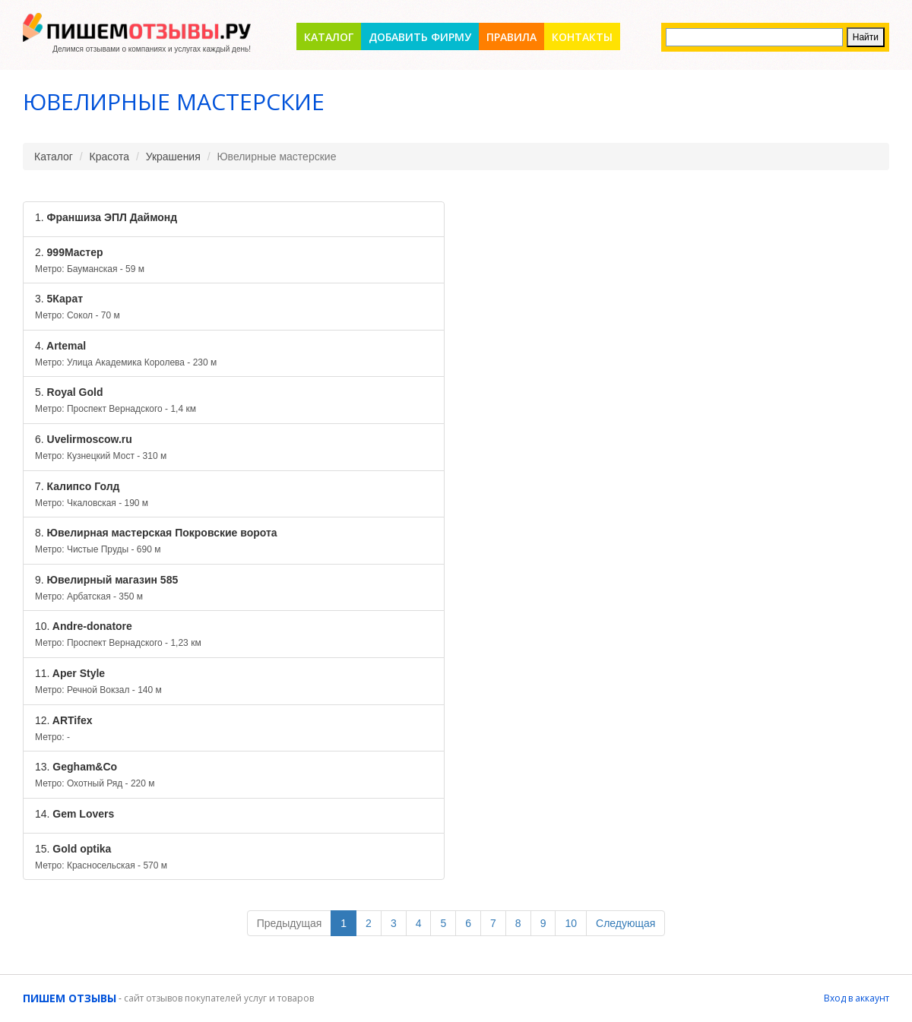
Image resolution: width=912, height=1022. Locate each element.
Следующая (625, 923)
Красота (109, 156)
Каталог (328, 37)
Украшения (173, 156)
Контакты (582, 37)
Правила (511, 37)
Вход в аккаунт (856, 998)
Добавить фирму (420, 37)
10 (571, 923)
